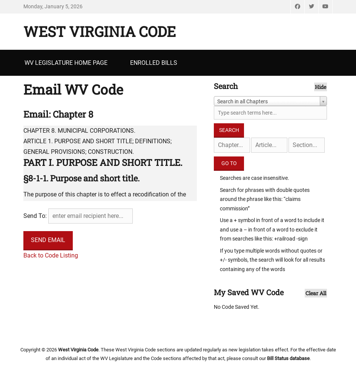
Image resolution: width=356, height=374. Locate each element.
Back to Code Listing (50, 255)
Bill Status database (288, 358)
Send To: (35, 215)
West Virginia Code (99, 31)
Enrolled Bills (153, 62)
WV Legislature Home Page (66, 62)
